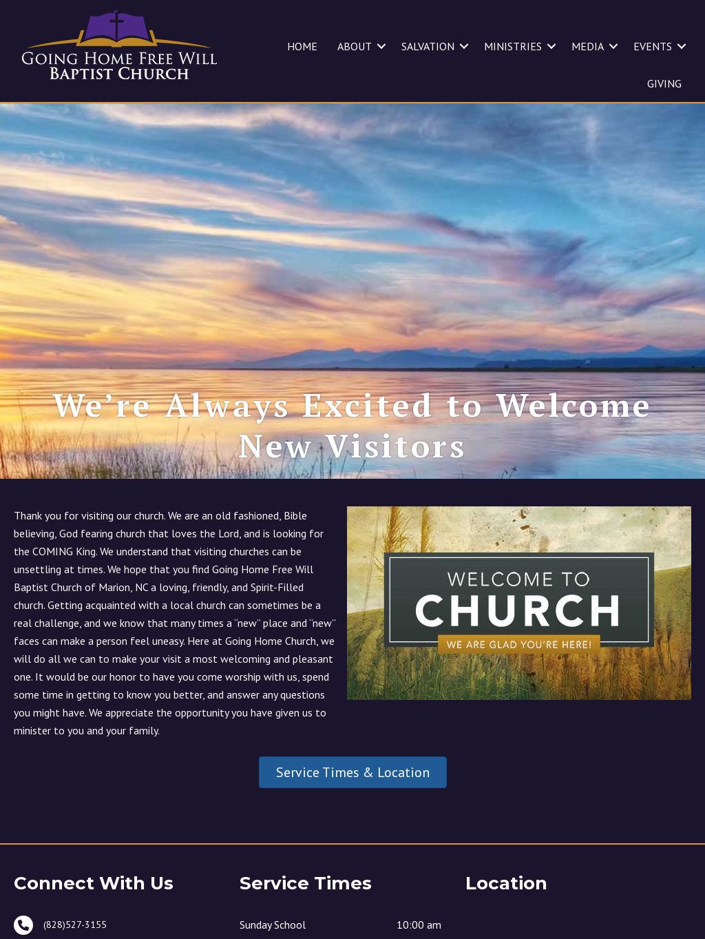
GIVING (664, 83)
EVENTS (652, 46)
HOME (302, 46)
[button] (381, 46)
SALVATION (427, 46)
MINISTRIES (513, 46)
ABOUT (354, 46)
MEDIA (587, 46)
